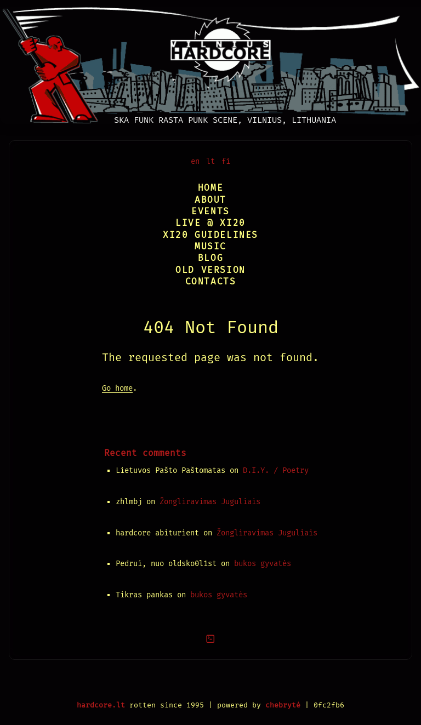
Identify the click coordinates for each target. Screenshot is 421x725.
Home (210, 187)
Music (210, 246)
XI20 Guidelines (210, 235)
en (195, 161)
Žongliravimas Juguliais (210, 501)
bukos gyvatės (262, 563)
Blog (210, 258)
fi (225, 161)
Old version (210, 270)
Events (210, 211)
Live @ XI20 (210, 223)
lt (210, 161)
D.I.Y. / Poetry (276, 470)
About (210, 200)
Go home (117, 388)
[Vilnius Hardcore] (210, 62)
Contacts (210, 281)
